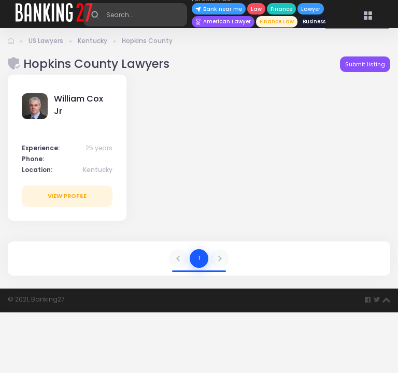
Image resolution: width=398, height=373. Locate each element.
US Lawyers (46, 40)
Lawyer (310, 9)
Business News (322, 21)
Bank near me (218, 9)
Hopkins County (147, 40)
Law (256, 9)
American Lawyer (223, 21)
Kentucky (92, 40)
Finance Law (277, 21)
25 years (99, 148)
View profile (67, 196)
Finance (281, 9)
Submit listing (365, 64)
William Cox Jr (78, 105)
